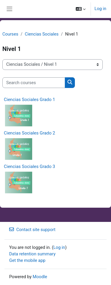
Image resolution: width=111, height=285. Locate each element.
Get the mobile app (27, 260)
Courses (10, 34)
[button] (80, 9)
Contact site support (32, 229)
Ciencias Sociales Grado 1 (29, 99)
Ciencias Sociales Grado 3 (29, 166)
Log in (100, 8)
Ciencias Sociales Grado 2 (29, 133)
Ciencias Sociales (42, 34)
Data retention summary (32, 254)
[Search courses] (33, 82)
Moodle (40, 276)
